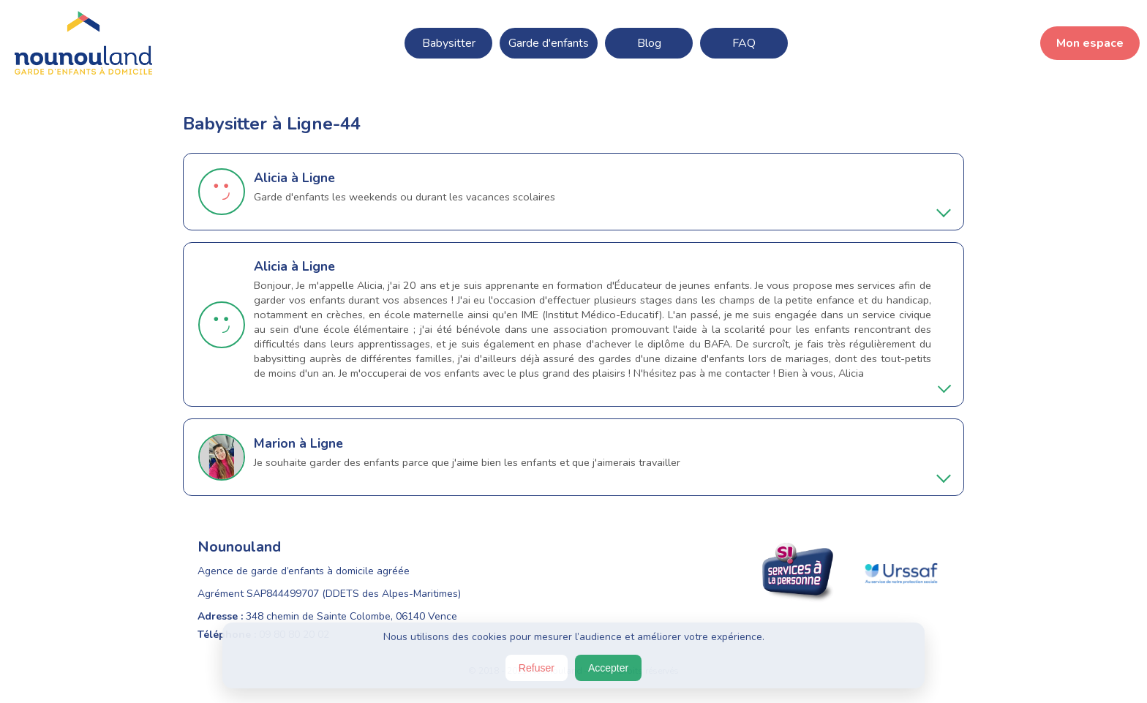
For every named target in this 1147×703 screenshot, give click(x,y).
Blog (649, 43)
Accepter (608, 668)
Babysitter (448, 43)
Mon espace (1090, 43)
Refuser (536, 668)
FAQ (744, 43)
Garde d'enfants (548, 43)
